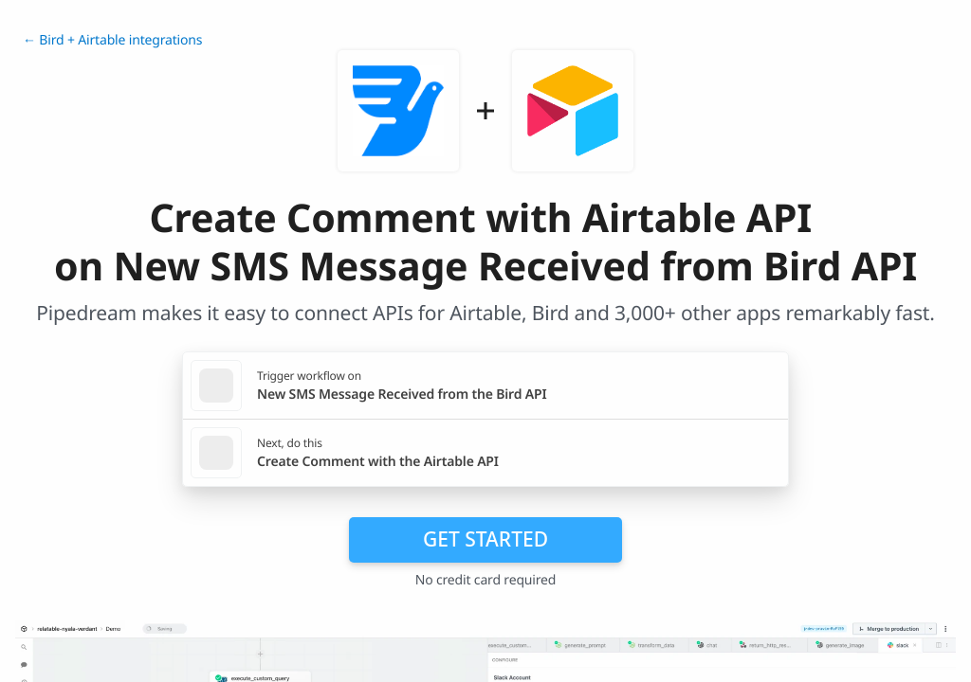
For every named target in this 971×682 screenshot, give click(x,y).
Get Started (485, 539)
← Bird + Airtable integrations (112, 40)
